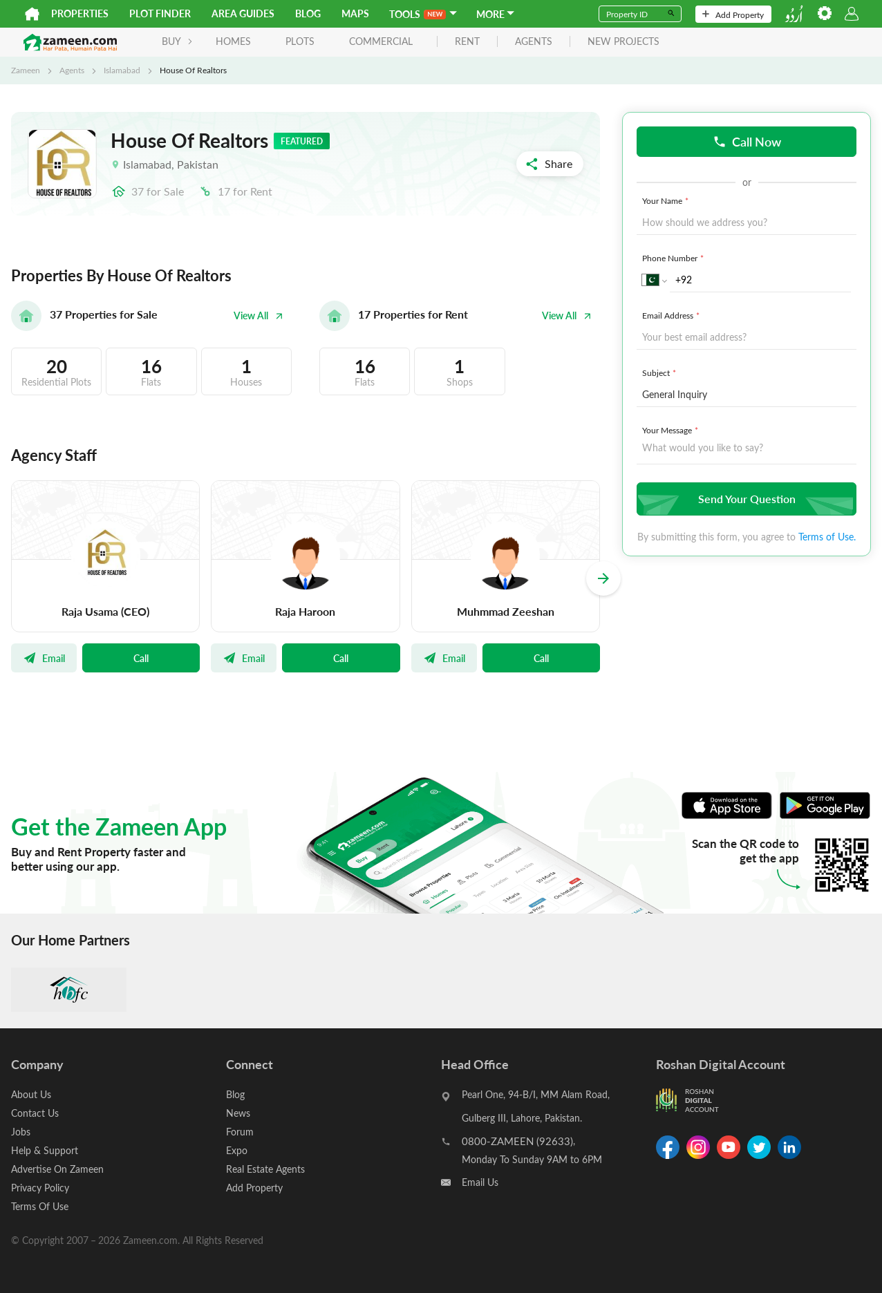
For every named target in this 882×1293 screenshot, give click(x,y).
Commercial (381, 41)
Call (141, 658)
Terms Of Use (39, 1206)
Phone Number (674, 258)
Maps (355, 13)
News (238, 1113)
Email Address (672, 315)
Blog (308, 13)
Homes (233, 41)
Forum (240, 1131)
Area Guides (243, 13)
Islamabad (122, 69)
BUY (177, 41)
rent (467, 42)
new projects (623, 42)
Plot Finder (160, 13)
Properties (80, 13)
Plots (300, 41)
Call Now (747, 141)
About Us (31, 1094)
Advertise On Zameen (57, 1169)
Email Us (480, 1182)
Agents (71, 69)
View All (258, 315)
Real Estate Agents (265, 1169)
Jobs (20, 1131)
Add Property (733, 14)
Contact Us (35, 1113)
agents (533, 42)
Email (44, 658)
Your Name (666, 200)
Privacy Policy (40, 1187)
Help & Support (44, 1150)
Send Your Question (745, 498)
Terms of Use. (827, 536)
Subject (660, 372)
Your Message (671, 430)
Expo (236, 1150)
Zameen (25, 69)
